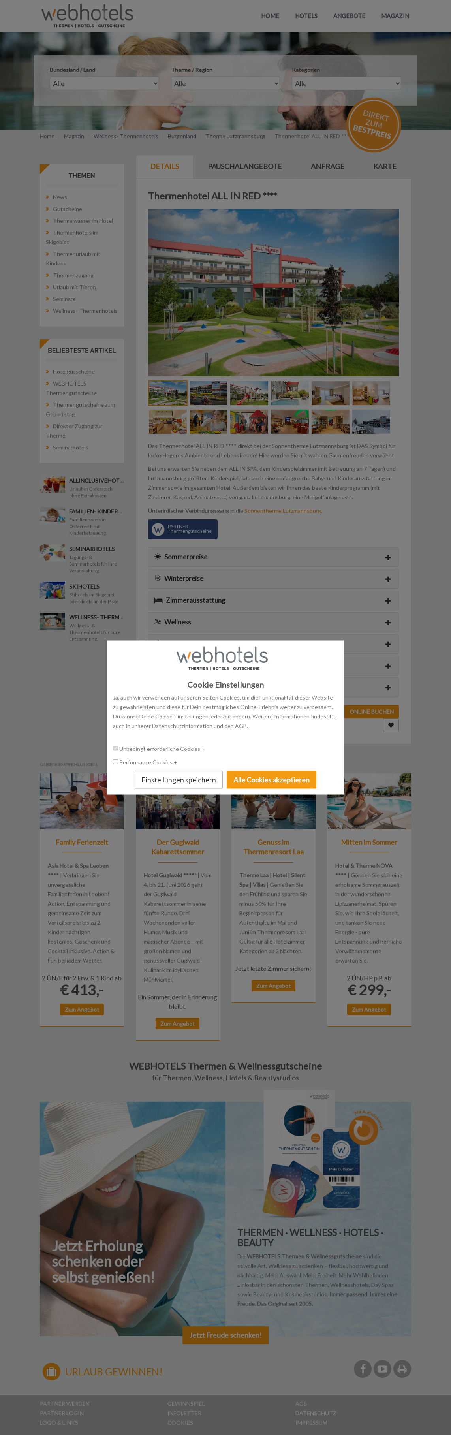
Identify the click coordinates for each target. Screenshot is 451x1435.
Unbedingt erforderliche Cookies (160, 748)
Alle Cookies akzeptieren (271, 779)
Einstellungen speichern (178, 779)
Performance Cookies (146, 761)
